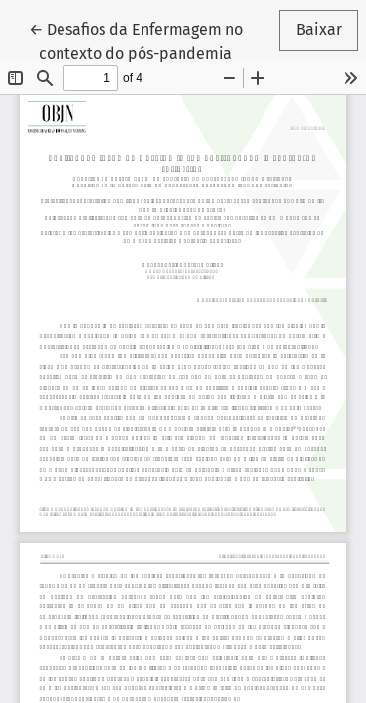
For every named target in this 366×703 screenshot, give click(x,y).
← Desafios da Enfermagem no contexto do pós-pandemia (140, 40)
